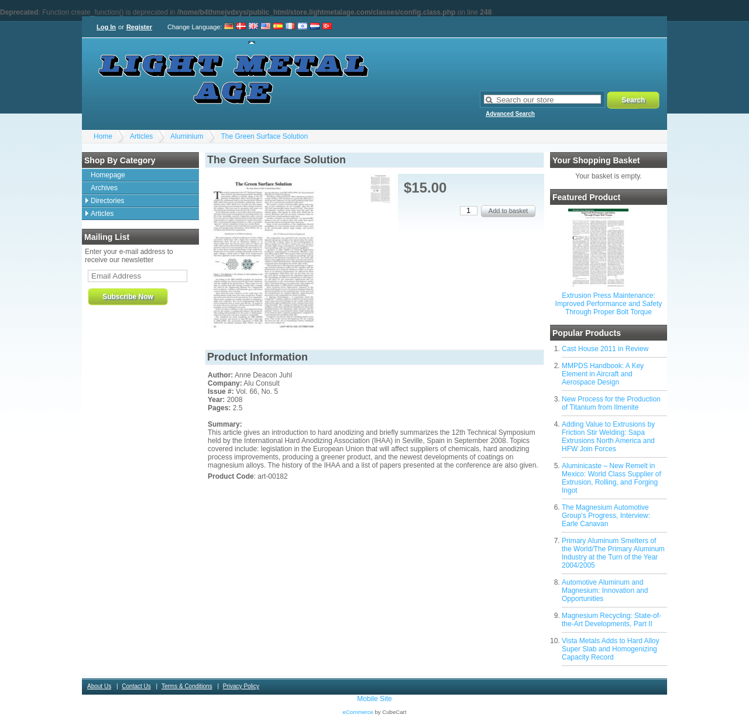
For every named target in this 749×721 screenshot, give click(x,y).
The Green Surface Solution (264, 136)
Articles (141, 136)
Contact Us (136, 686)
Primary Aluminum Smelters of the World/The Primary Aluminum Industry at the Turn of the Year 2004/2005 (613, 553)
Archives (104, 188)
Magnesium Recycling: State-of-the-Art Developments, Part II (611, 620)
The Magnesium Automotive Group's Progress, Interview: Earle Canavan (606, 515)
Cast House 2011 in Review (605, 349)
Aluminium (186, 136)
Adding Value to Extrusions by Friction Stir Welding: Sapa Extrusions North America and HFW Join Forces (608, 436)
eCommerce (358, 712)
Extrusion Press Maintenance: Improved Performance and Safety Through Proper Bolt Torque (608, 303)
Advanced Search (510, 114)
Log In (106, 26)
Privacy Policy (241, 686)
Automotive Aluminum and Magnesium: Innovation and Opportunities (605, 590)
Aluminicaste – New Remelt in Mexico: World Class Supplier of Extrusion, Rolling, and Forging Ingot (611, 478)
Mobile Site (374, 699)
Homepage (108, 175)
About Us (99, 686)
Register (139, 26)
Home (103, 136)
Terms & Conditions (187, 686)
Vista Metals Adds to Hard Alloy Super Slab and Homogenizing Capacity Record (610, 649)
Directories (107, 201)
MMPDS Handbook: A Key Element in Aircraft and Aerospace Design (603, 374)
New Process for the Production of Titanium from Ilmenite (611, 403)
